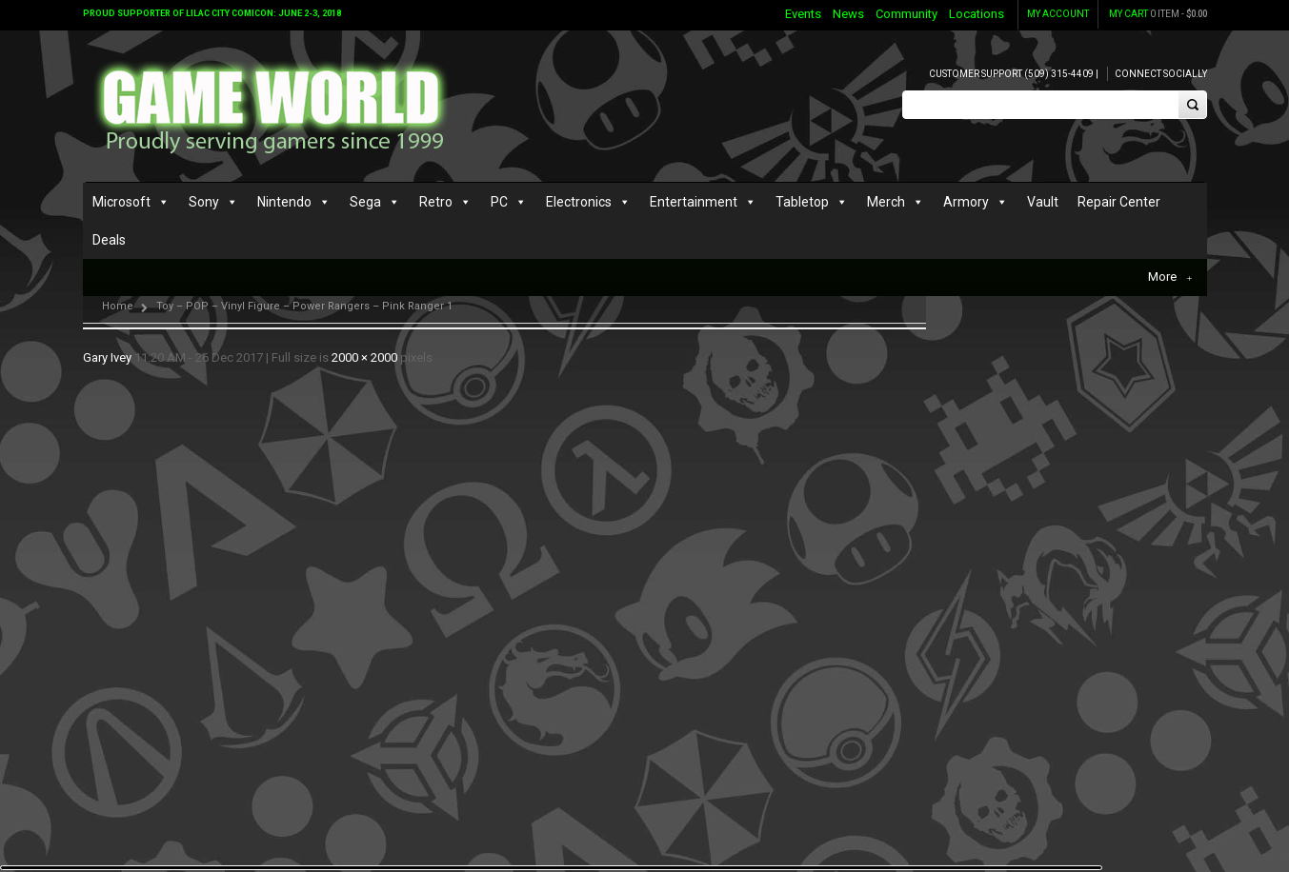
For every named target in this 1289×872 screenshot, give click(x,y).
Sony (204, 201)
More (1170, 277)
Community (906, 14)
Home (117, 306)
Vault (1042, 201)
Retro (436, 201)
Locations (976, 14)
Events (803, 14)
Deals (109, 240)
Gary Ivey (107, 357)
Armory (966, 201)
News (848, 14)
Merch (886, 201)
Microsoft (121, 201)
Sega (365, 201)
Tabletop (802, 201)
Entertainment (693, 201)
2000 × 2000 (364, 357)
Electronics (579, 201)
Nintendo (284, 201)
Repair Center (1119, 201)
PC (499, 201)
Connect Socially (1161, 74)
